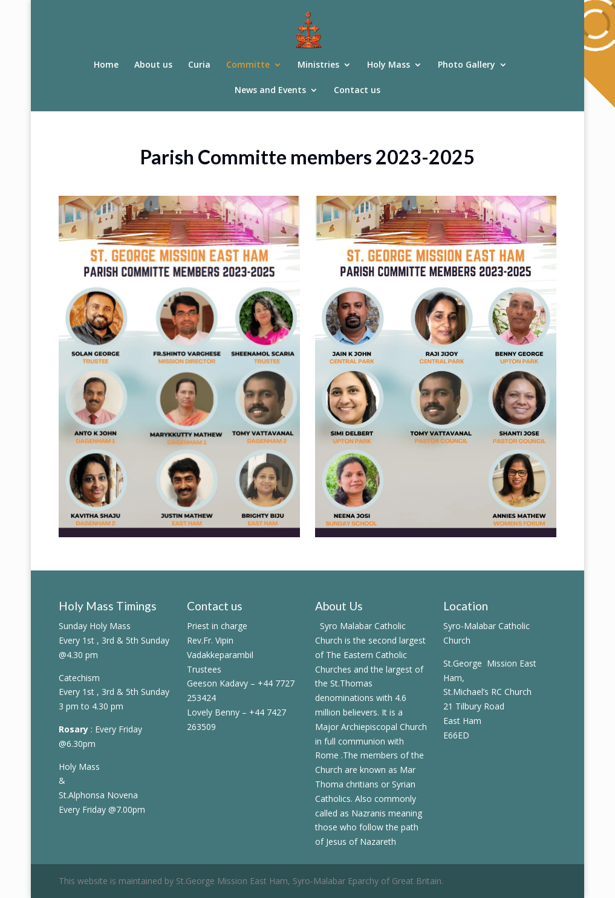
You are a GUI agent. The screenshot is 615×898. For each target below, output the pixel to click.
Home (106, 65)
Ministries (318, 65)
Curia (199, 65)
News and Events (270, 90)
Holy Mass (388, 65)
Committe (248, 65)
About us (153, 65)
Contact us (357, 90)
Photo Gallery (466, 65)
